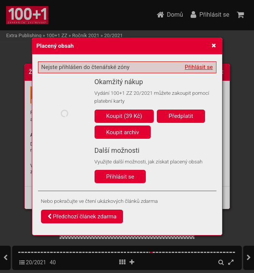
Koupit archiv (122, 132)
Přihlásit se (199, 67)
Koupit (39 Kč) (124, 116)
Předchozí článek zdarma (82, 216)
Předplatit (181, 116)
